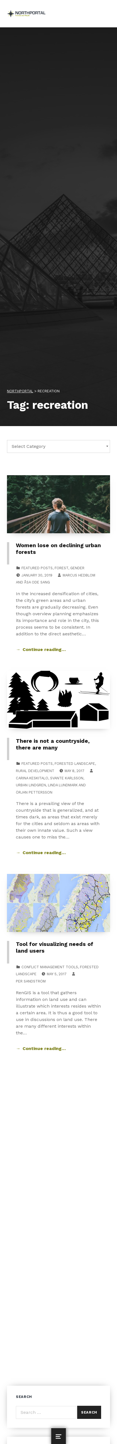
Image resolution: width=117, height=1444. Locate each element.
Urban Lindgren (31, 785)
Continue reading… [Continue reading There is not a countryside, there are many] (44, 852)
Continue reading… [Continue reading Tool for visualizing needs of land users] (44, 1048)
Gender (77, 568)
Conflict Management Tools (49, 967)
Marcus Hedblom (79, 575)
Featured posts (37, 568)
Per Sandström (31, 981)
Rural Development (35, 771)
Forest (61, 568)
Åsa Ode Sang (37, 582)
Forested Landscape (75, 763)
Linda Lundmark (63, 785)
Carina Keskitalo (32, 778)
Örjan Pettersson (34, 792)
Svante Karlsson (66, 778)
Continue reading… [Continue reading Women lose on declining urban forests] (44, 649)
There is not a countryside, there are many (53, 744)
